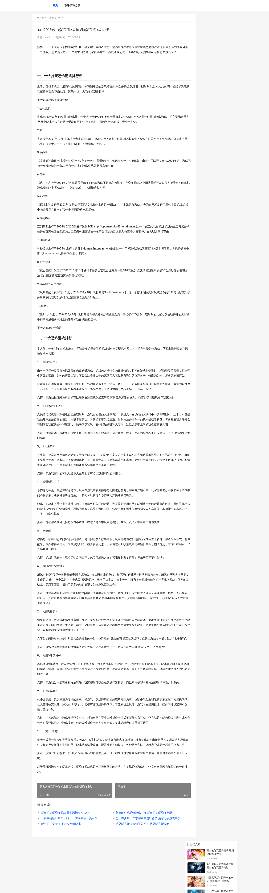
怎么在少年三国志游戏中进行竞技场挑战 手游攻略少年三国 (138, 853)
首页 (55, 5)
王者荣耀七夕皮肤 (216, 103)
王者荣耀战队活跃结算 (219, 130)
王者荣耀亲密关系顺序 (219, 144)
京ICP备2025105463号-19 (81, 887)
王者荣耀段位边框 (216, 171)
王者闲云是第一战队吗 (219, 157)
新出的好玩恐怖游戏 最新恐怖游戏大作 (65, 847)
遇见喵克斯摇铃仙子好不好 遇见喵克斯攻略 (135, 859)
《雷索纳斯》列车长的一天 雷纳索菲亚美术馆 (69, 853)
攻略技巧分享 (72, 5)
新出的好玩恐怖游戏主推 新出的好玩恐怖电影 (136, 847)
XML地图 (97, 887)
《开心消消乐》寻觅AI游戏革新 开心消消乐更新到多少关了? (220, 254)
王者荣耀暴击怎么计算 (219, 210)
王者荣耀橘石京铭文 (218, 117)
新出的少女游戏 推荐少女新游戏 (61, 859)
